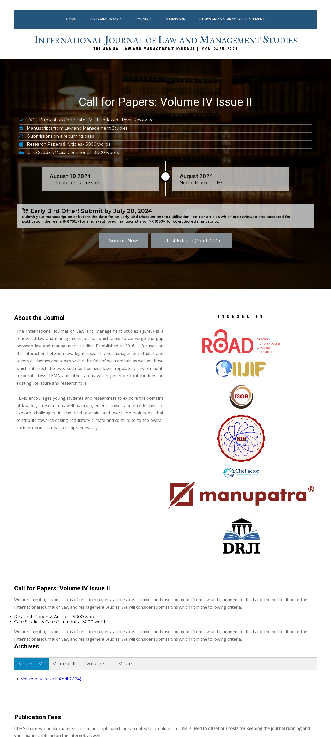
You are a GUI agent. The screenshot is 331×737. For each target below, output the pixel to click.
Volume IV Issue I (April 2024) (203, 465)
